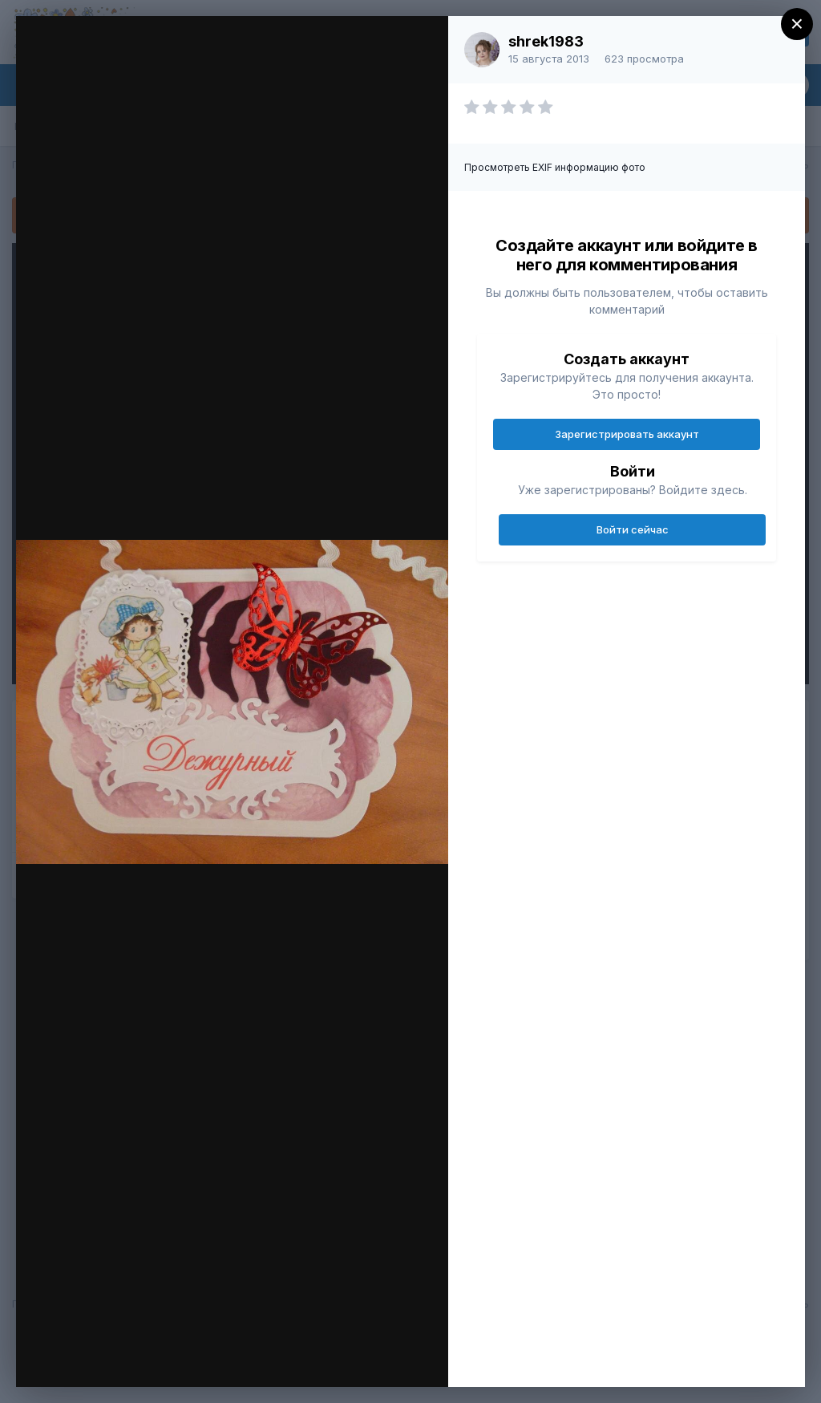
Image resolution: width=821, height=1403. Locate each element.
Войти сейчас (633, 529)
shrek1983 (546, 41)
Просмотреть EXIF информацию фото (554, 167)
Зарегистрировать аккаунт (627, 434)
